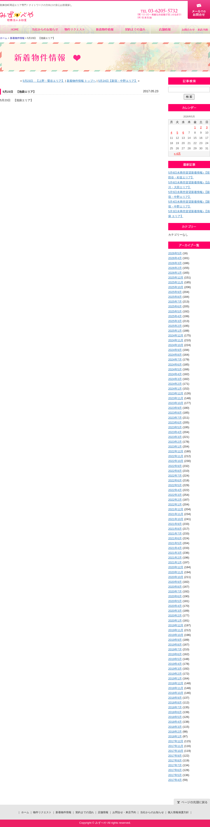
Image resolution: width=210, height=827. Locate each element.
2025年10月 (175, 287)
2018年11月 (175, 688)
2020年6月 (175, 596)
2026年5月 (175, 253)
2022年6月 (175, 480)
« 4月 (177, 153)
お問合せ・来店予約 (195, 29)
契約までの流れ (135, 29)
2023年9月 (175, 407)
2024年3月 (175, 379)
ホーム (15, 29)
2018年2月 (175, 731)
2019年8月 (175, 644)
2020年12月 (175, 567)
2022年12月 (175, 451)
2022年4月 (175, 490)
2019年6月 (175, 654)
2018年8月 (175, 702)
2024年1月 (175, 388)
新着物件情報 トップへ (81, 80)
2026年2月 (175, 268)
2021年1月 (175, 562)
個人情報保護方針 (178, 812)
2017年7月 (175, 765)
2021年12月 (175, 509)
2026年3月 (175, 263)
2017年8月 (175, 760)
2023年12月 (175, 393)
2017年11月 (175, 746)
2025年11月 (175, 282)
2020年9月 (175, 581)
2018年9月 (175, 697)
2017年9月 (175, 755)
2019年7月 (175, 649)
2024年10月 (175, 345)
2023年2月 (175, 441)
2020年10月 (175, 577)
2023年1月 (175, 446)
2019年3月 (175, 668)
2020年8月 (175, 586)
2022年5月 (175, 485)
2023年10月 (175, 403)
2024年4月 (175, 374)
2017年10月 (175, 750)
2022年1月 (175, 504)
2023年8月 (175, 412)
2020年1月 (175, 620)
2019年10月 (175, 635)
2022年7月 (175, 475)
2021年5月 (175, 543)
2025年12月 (175, 277)
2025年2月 (175, 325)
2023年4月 (175, 432)
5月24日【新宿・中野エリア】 (117, 80)
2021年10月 (175, 519)
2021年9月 (175, 524)
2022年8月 (175, 470)
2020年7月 (175, 591)
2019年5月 (175, 659)
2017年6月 (175, 770)
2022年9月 (175, 466)
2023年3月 (175, 437)
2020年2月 (175, 615)
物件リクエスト (75, 29)
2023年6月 (175, 422)
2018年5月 (175, 717)
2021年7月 (175, 533)
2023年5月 (175, 427)
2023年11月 (175, 398)
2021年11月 (175, 514)
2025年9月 (175, 292)
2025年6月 (175, 306)
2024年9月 (175, 350)
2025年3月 (175, 321)
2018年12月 (175, 683)
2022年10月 (175, 461)
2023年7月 (175, 417)
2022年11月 (175, 456)
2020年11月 (175, 572)
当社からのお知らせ (45, 29)
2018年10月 (175, 693)
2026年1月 (175, 272)
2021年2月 (175, 557)
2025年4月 (175, 316)
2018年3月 (175, 726)
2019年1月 (175, 678)
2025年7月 (175, 301)
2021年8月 (175, 528)
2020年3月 (175, 610)
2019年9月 (175, 639)
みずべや (16, 16)
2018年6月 (175, 712)
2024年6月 (175, 364)
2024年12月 (175, 335)
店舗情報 (165, 29)
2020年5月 (175, 601)
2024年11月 (175, 340)
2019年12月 (175, 625)
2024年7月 (175, 359)
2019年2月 (175, 673)
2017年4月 (175, 780)
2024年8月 (175, 354)
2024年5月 (175, 369)
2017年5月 (175, 775)
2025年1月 (175, 330)
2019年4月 (175, 663)
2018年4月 (175, 721)
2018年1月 (175, 736)
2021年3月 (175, 552)
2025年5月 (175, 311)
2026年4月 (175, 258)
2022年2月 (175, 499)
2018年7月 (175, 707)
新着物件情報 (105, 29)
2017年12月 (175, 741)
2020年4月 (175, 606)
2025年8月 (175, 296)
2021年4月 (175, 548)
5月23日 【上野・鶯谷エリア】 (43, 80)
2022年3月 (175, 494)
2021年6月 (175, 538)
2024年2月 (175, 383)
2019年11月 (175, 630)
